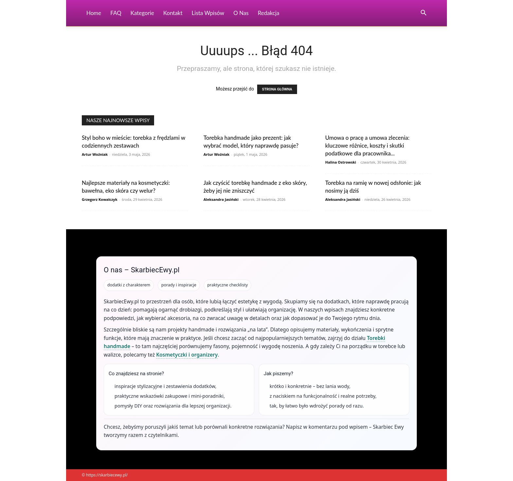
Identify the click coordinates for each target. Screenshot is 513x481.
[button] (423, 13)
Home (93, 12)
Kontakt (173, 12)
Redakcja (268, 12)
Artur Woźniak (95, 154)
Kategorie (142, 12)
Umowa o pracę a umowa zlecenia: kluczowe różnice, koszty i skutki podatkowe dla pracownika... (367, 145)
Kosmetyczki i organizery (187, 354)
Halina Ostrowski (340, 162)
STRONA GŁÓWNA (277, 89)
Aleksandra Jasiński (221, 199)
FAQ (115, 12)
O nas (241, 12)
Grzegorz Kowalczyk (99, 199)
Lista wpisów (208, 12)
